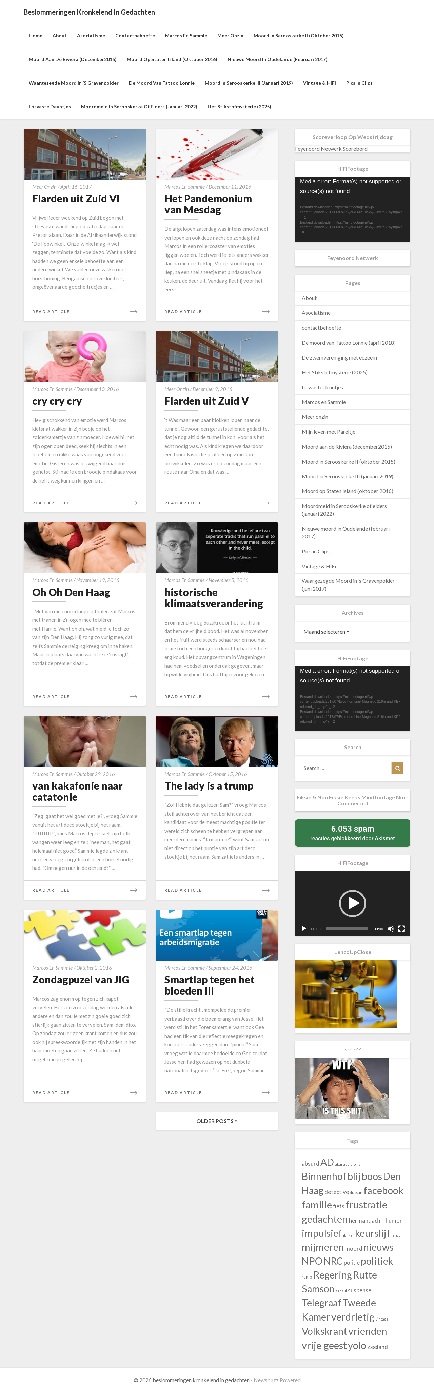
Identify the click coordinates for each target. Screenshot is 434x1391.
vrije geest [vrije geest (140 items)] (324, 1345)
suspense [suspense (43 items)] (359, 1290)
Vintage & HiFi (319, 83)
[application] (352, 209)
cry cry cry (57, 400)
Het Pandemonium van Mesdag (208, 204)
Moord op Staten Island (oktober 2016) (172, 59)
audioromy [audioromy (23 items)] (351, 1164)
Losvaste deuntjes (50, 106)
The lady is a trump (208, 785)
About (60, 35)
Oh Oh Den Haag (71, 592)
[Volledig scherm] (401, 928)
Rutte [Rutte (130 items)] (365, 1275)
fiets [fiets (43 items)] (338, 1206)
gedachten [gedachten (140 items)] (325, 1219)
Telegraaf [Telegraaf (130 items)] (321, 1302)
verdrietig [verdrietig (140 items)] (353, 1317)
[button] (352, 903)
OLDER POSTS (217, 1121)
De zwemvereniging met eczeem (339, 357)
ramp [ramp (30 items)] (307, 1277)
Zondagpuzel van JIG (80, 979)
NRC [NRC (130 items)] (333, 1261)
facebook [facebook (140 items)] (383, 1190)
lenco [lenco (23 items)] (395, 1235)
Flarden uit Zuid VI (76, 198)
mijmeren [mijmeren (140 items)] (323, 1247)
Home (35, 35)
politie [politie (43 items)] (352, 1262)
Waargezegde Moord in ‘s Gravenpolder (74, 83)
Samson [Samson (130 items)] (318, 1288)
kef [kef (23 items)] (351, 1235)
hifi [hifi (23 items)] (381, 1221)
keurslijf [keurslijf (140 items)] (372, 1233)
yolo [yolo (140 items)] (357, 1345)
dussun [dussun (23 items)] (356, 1192)
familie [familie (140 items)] (317, 1204)
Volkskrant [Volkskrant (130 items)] (324, 1331)
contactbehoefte (135, 35)
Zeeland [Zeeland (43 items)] (377, 1346)
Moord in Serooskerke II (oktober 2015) (299, 35)
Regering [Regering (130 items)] (332, 1275)
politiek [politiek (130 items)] (377, 1261)
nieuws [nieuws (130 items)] (378, 1247)
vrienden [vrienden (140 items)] (367, 1331)
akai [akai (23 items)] (338, 1164)
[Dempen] (390, 928)
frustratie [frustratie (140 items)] (366, 1204)
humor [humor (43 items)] (394, 1220)
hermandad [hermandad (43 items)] (363, 1220)
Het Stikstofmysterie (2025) (239, 106)
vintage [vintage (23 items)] (382, 1319)
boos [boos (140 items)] (372, 1176)
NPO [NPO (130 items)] (312, 1261)
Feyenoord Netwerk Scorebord (331, 148)
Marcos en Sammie (186, 35)
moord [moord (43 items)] (353, 1248)
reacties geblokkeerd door (352, 832)
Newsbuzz (266, 1380)
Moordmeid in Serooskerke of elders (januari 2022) (139, 106)
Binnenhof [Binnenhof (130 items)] (324, 1176)
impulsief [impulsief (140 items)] (322, 1233)
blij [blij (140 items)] (354, 1176)
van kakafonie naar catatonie (77, 791)
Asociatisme (91, 35)
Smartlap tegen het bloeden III (209, 985)
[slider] (347, 928)
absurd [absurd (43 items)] (310, 1163)
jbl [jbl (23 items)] (345, 1235)
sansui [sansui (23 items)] (341, 1291)
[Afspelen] (303, 928)
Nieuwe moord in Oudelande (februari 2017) (278, 59)
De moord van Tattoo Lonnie (162, 83)
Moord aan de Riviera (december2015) (73, 59)
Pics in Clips (359, 83)
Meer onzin (230, 35)
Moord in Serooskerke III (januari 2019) (249, 83)
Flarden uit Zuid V (206, 400)
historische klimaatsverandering (213, 597)
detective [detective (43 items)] (336, 1191)
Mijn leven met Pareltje (328, 431)
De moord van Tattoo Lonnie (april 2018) (349, 342)
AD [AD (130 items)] (327, 1162)
